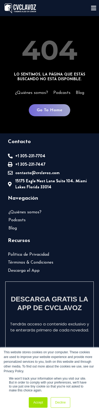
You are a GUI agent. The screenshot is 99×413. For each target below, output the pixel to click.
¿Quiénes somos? (31, 93)
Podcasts (61, 93)
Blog (80, 93)
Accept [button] (38, 402)
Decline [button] (60, 402)
